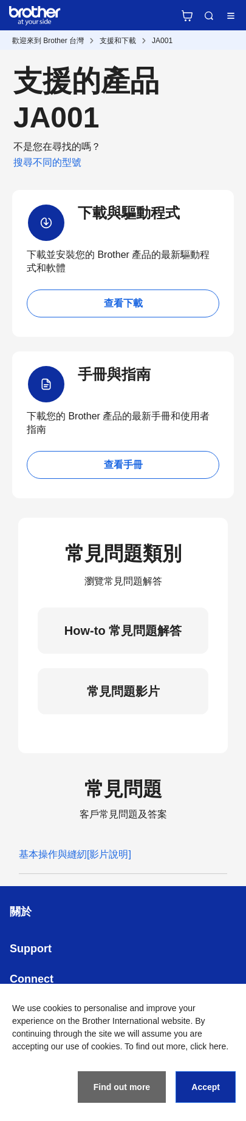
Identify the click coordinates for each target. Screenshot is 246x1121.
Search (209, 16)
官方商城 (187, 15)
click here (208, 1046)
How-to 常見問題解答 (123, 630)
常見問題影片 (123, 691)
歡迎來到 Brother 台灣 (48, 40)
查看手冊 (123, 464)
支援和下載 (118, 40)
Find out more (122, 1087)
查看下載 (123, 303)
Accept (205, 1087)
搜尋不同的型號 (47, 162)
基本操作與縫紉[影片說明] (75, 854)
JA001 (162, 40)
